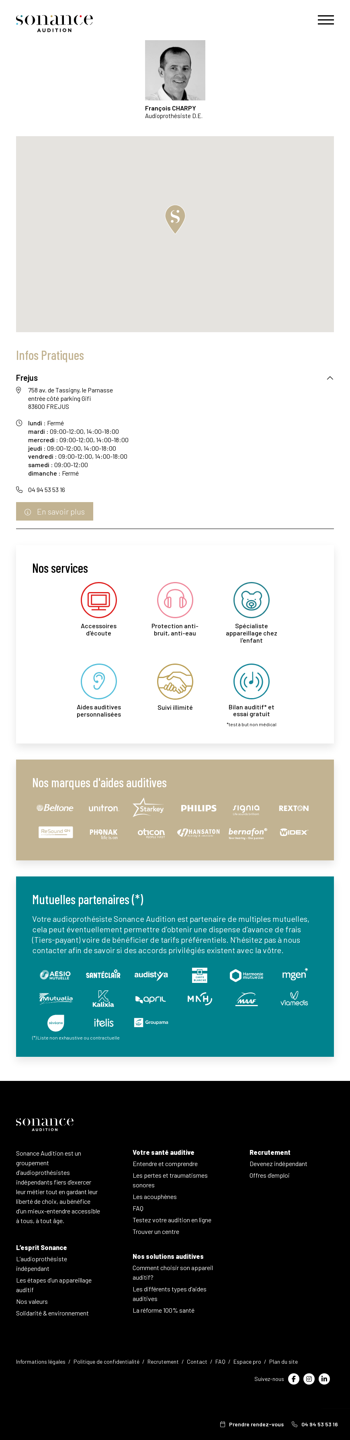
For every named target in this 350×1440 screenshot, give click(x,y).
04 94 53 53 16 (46, 489)
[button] (175, 217)
